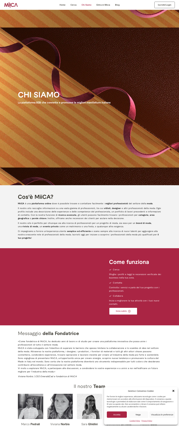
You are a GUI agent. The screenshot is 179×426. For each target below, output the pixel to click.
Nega (138, 414)
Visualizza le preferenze (162, 414)
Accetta (116, 414)
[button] (173, 390)
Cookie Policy (134, 421)
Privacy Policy (147, 421)
